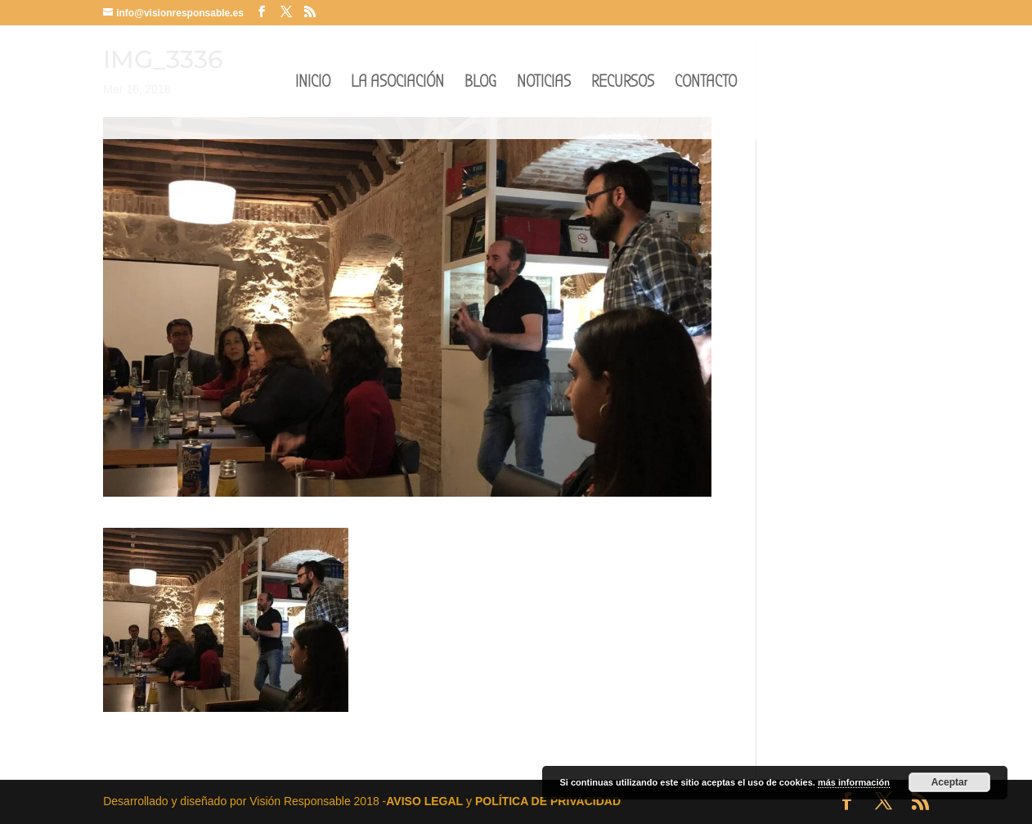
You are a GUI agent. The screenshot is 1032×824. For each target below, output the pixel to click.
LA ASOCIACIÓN (397, 84)
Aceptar (949, 782)
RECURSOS (622, 84)
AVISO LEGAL (424, 801)
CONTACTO (706, 84)
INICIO (312, 84)
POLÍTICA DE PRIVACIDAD (548, 801)
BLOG (480, 84)
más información (854, 782)
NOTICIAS (544, 84)
